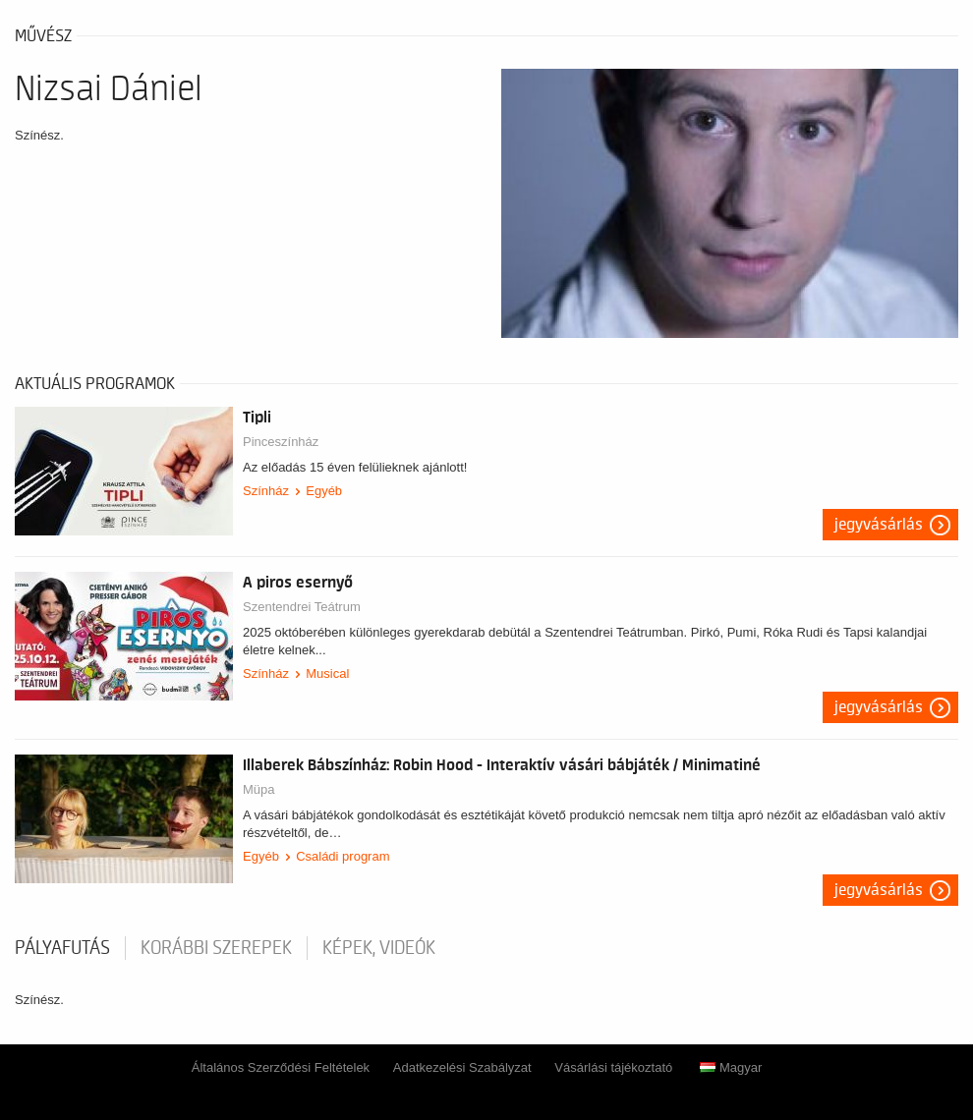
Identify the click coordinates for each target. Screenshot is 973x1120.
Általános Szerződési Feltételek (281, 1067)
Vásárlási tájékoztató (613, 1067)
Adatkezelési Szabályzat (462, 1067)
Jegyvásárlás (878, 524)
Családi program (342, 856)
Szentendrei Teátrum (302, 606)
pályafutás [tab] (62, 948)
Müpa (259, 789)
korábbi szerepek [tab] (216, 948)
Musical (327, 673)
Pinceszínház (280, 441)
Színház (266, 490)
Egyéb (324, 490)
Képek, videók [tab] (378, 948)
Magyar (731, 1067)
